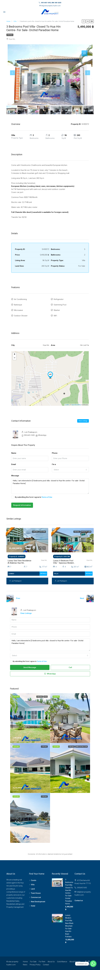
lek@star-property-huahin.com (51, 6)
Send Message (29, 667)
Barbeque (18, 305)
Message (15, 476)
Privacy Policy (35, 965)
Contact (46, 965)
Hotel (33, 906)
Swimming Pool (60, 305)
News (25, 965)
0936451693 (82, 888)
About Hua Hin (74, 962)
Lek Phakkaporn (17, 581)
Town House (36, 893)
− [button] (14, 358)
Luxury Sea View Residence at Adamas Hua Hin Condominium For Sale (19, 562)
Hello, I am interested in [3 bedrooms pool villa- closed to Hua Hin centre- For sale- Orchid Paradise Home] (50, 486)
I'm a (54, 464)
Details (43, 573)
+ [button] (14, 354)
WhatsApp (42, 435)
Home (25, 962)
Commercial (36, 897)
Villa (32, 885)
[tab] (84, 53)
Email (13, 464)
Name (13, 453)
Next (82, 598)
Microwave (18, 310)
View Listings (83, 421)
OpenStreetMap (76, 404)
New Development (38, 902)
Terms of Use (47, 497)
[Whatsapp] (93, 963)
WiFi (55, 316)
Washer (57, 310)
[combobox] (70, 469)
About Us (51, 962)
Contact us (79, 900)
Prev (18, 598)
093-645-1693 (29, 435)
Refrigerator (59, 299)
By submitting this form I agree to (31, 497)
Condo (33, 880)
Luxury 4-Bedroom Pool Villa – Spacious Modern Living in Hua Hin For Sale (64, 562)
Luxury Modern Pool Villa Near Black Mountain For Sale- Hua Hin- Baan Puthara (69, 926)
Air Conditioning (20, 299)
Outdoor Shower (21, 316)
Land (33, 889)
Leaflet (67, 404)
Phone (54, 453)
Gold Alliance (62, 962)
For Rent (42, 962)
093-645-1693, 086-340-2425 (51, 3)
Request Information (22, 505)
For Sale (10, 34)
